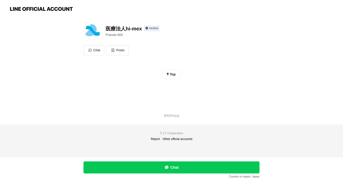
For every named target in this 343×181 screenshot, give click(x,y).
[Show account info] (152, 28)
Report (155, 139)
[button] (117, 50)
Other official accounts (178, 139)
